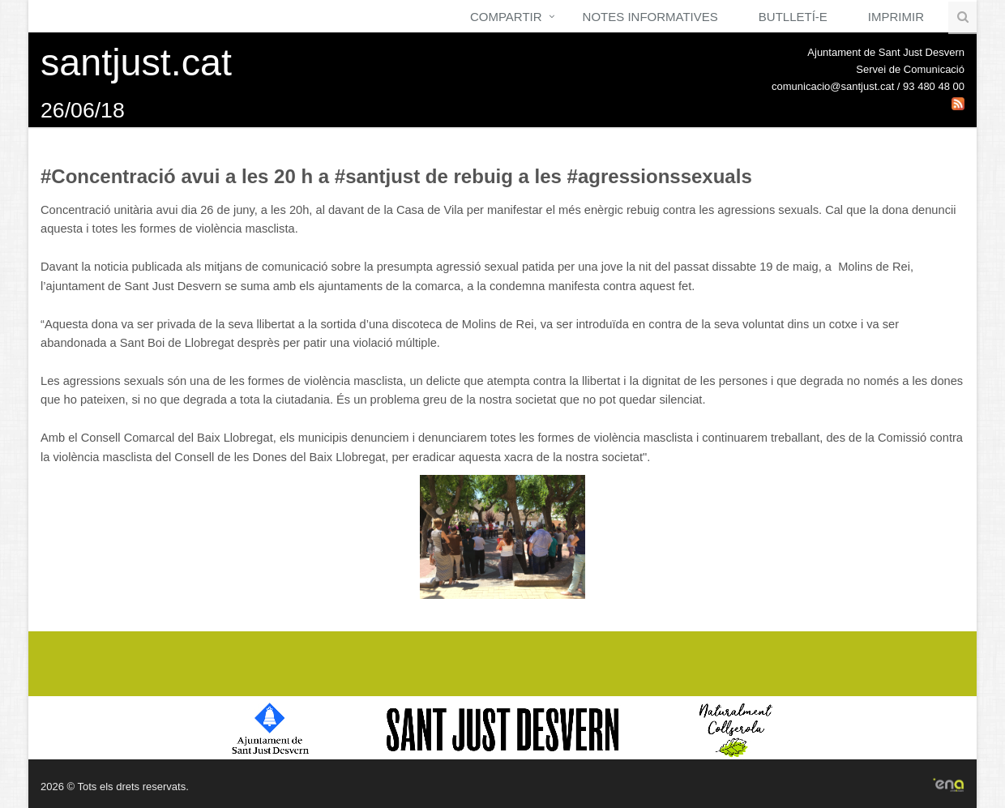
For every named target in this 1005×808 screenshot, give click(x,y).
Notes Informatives (650, 17)
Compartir (506, 17)
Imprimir (896, 17)
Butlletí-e (793, 17)
